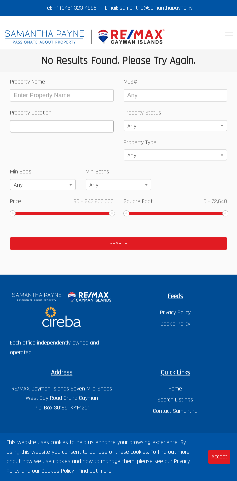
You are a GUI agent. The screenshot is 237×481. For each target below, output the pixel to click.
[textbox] (14, 126)
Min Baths (97, 171)
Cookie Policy (175, 324)
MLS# (130, 82)
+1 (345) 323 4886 (75, 8)
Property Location (31, 113)
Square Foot (175, 201)
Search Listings (175, 399)
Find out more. (95, 471)
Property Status (142, 113)
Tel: (49, 8)
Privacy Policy (175, 312)
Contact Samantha (175, 411)
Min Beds (20, 171)
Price (62, 201)
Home (175, 388)
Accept (219, 456)
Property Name (27, 82)
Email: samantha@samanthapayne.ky (149, 8)
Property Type (140, 142)
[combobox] (62, 126)
